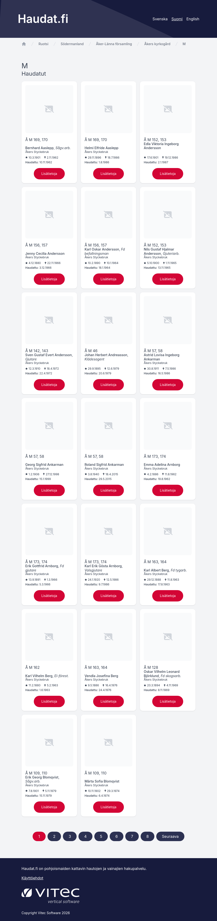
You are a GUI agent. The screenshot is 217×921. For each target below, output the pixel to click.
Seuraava (170, 836)
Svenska (160, 19)
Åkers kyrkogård (157, 44)
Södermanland (72, 44)
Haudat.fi (43, 19)
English (192, 19)
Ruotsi (43, 44)
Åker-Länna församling (114, 44)
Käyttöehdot (32, 878)
